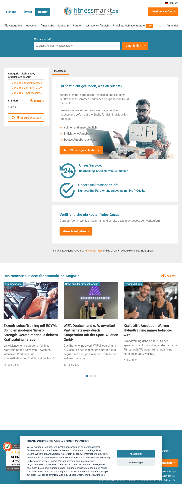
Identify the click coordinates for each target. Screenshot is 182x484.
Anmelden (172, 25)
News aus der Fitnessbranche (81, 284)
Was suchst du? (42, 39)
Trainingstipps (13, 284)
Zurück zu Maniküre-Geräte (25, 88)
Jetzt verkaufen (162, 11)
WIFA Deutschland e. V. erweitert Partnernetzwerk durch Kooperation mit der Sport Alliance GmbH (91, 332)
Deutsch (171, 3)
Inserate (60, 70)
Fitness (11, 12)
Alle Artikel (168, 275)
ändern (38, 100)
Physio (27, 12)
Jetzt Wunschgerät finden (79, 150)
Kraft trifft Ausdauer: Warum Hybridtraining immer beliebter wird (148, 330)
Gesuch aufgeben (74, 231)
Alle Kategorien (13, 25)
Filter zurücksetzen (26, 117)
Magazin (63, 25)
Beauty (43, 12)
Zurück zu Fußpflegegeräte (25, 93)
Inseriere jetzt (94, 250)
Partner (77, 25)
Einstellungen (136, 462)
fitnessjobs (47, 25)
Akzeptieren (136, 454)
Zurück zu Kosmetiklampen (25, 83)
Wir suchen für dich (97, 25)
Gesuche (31, 25)
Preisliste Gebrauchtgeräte (133, 26)
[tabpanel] (31, 325)
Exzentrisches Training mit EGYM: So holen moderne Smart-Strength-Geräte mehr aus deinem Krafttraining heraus (31, 332)
